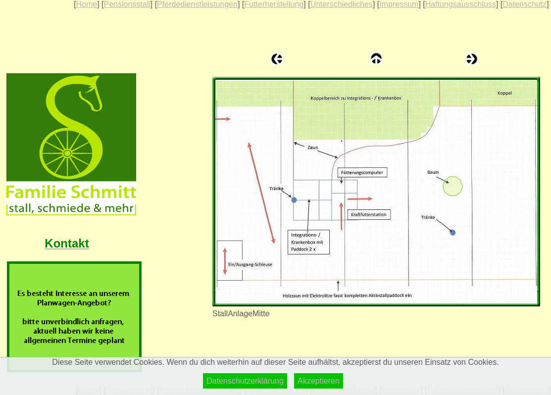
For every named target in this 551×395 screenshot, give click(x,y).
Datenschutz (524, 4)
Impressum (398, 4)
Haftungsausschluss (460, 4)
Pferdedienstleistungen (197, 4)
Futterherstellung (273, 4)
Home (86, 4)
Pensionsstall (126, 4)
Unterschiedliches (341, 4)
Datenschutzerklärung (245, 381)
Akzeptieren (319, 381)
